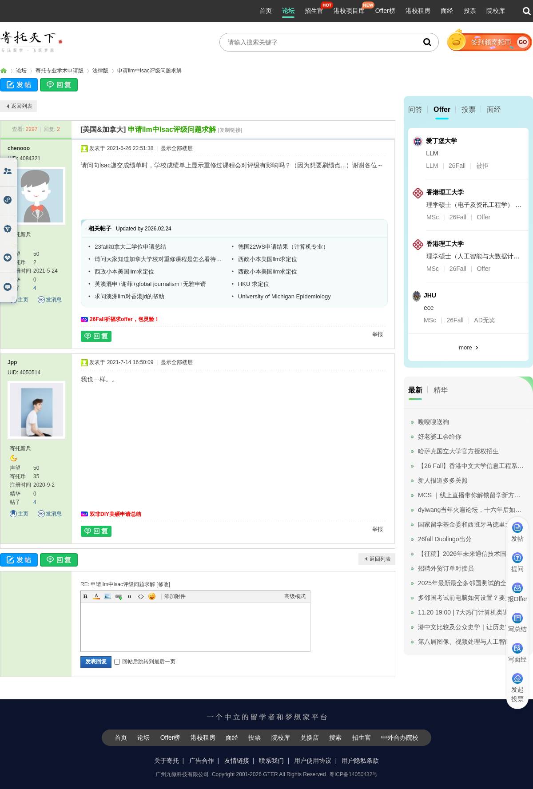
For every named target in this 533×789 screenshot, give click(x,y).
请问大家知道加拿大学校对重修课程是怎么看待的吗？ (160, 259)
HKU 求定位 (253, 284)
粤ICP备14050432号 (353, 774)
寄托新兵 (20, 234)
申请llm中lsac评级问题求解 (149, 70)
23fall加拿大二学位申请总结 (130, 246)
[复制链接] (230, 130)
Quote (129, 596)
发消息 (54, 300)
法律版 (100, 70)
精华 (441, 390)
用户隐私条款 (360, 760)
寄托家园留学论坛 (3, 70)
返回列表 (21, 106)
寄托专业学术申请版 (60, 70)
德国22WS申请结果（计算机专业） (283, 246)
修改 (163, 584)
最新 (415, 390)
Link (118, 596)
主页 (23, 300)
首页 (265, 10)
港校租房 (418, 10)
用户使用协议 (312, 760)
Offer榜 (385, 10)
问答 (415, 109)
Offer (442, 109)
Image (107, 596)
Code (140, 596)
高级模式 (295, 596)
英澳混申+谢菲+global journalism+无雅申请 (150, 284)
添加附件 (175, 596)
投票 (470, 10)
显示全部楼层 (177, 148)
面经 (447, 10)
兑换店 (309, 737)
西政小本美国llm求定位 (268, 259)
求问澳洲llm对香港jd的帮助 (129, 296)
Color (96, 596)
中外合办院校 (399, 737)
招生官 (314, 10)
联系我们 (271, 760)
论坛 (288, 10)
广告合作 (201, 760)
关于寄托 (166, 760)
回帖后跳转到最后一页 (144, 661)
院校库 (495, 10)
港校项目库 (349, 10)
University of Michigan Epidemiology (284, 296)
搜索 (335, 737)
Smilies (151, 596)
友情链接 (236, 760)
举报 (377, 334)
